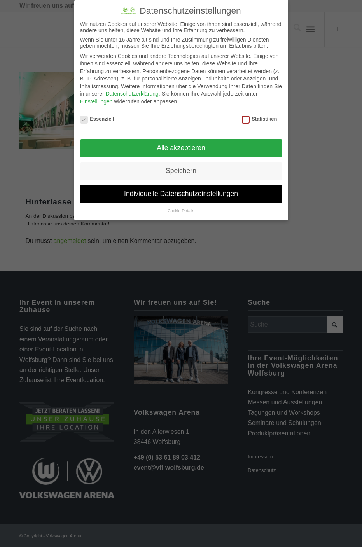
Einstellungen (96, 101)
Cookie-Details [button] (181, 210)
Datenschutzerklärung (132, 94)
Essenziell (97, 119)
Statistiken (259, 119)
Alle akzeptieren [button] (181, 148)
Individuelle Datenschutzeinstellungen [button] (181, 193)
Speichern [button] (181, 171)
